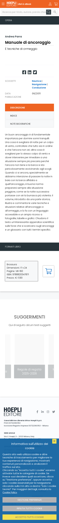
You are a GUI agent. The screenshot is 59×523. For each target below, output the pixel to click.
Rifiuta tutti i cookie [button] (29, 508)
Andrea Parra (13, 36)
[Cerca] (48, 12)
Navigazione (39, 84)
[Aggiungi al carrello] (48, 271)
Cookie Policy (10, 492)
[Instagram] (48, 412)
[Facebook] (24, 72)
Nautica (36, 81)
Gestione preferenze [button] (29, 499)
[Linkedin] (29, 72)
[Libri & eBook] (24, 4)
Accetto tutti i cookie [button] (29, 517)
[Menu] (3, 4)
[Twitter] (35, 72)
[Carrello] (56, 4)
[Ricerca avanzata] (54, 12)
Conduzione (39, 87)
